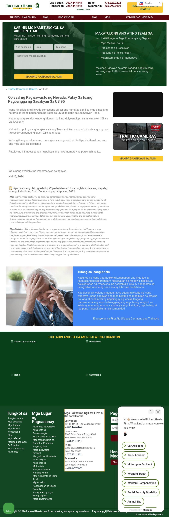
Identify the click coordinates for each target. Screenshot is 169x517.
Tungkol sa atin (16, 418)
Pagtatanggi (99, 511)
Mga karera (14, 428)
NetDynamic (156, 514)
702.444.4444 (74, 2)
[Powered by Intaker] (141, 510)
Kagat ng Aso (40, 446)
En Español (13, 445)
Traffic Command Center (22, 89)
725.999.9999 (112, 5)
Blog (10, 435)
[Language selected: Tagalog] (149, 3)
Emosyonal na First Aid (106, 318)
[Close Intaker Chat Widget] (158, 411)
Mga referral (14, 438)
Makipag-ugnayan (17, 442)
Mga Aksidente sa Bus (44, 436)
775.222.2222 (112, 2)
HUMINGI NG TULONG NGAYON (145, 7)
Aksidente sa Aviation (44, 426)
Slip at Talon (39, 482)
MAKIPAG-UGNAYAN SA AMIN (138, 158)
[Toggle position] (151, 411)
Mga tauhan (14, 425)
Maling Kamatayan (42, 499)
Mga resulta (97, 19)
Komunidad (14, 431)
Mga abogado (15, 421)
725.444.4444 (74, 5)
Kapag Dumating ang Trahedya (140, 318)
